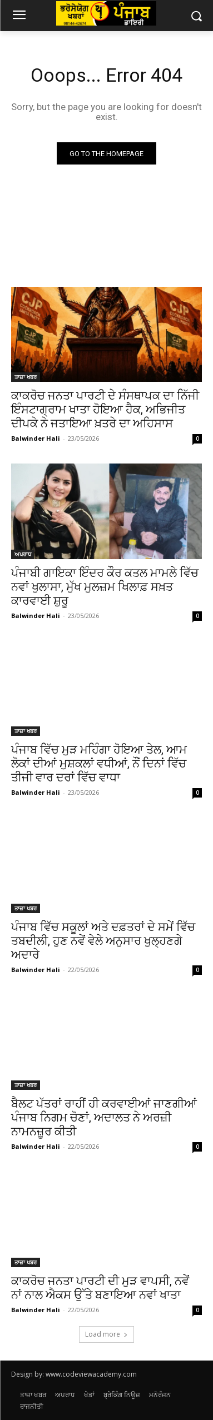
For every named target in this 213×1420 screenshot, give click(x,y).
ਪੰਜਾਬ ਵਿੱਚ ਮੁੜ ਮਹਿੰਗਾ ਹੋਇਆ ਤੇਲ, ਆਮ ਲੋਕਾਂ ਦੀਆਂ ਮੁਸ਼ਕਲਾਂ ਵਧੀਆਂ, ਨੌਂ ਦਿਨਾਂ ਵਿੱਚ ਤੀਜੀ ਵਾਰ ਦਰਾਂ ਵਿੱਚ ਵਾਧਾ (99, 763)
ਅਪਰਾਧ (22, 554)
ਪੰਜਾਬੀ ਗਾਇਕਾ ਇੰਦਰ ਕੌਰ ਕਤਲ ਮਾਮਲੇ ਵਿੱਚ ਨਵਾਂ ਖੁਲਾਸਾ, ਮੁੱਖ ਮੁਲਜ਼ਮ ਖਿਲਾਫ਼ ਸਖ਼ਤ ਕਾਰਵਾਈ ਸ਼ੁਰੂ (105, 586)
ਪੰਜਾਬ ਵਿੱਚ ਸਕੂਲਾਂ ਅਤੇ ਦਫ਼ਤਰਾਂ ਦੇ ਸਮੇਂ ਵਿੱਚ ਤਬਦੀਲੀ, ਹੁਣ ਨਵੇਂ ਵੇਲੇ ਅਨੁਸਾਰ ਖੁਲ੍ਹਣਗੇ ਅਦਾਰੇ (103, 940)
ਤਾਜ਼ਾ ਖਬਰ (25, 377)
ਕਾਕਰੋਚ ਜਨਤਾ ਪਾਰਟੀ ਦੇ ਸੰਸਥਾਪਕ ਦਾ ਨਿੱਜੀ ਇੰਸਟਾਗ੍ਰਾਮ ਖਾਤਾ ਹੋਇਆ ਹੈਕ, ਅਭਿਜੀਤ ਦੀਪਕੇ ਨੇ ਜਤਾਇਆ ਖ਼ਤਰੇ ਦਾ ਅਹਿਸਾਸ (105, 409)
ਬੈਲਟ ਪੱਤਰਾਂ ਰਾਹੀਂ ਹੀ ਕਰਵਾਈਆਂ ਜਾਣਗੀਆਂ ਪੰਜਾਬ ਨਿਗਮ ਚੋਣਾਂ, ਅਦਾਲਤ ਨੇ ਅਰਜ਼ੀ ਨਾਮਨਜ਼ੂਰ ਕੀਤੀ (104, 1117)
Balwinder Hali (35, 438)
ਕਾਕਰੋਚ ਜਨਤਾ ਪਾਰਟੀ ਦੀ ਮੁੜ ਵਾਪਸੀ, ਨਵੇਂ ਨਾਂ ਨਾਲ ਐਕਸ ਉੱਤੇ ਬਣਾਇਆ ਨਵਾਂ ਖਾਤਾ (100, 1288)
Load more (106, 1334)
